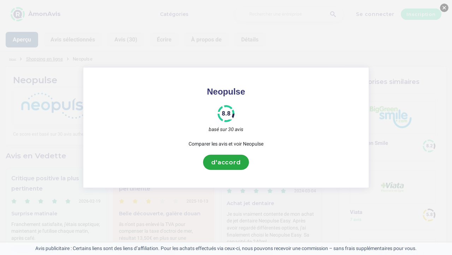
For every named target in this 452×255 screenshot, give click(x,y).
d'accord (226, 162)
